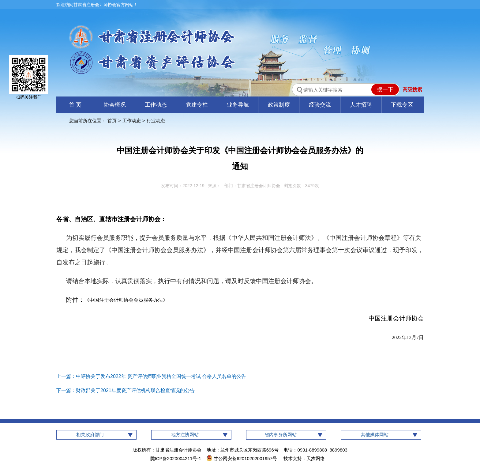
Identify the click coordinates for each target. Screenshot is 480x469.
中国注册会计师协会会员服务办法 (126, 300)
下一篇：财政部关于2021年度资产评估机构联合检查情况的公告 (125, 390)
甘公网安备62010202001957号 (242, 458)
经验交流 (320, 105)
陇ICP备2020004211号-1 (175, 458)
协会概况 (115, 105)
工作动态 (156, 105)
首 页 (75, 105)
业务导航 (238, 105)
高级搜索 (412, 89)
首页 (112, 120)
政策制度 (279, 105)
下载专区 (402, 105)
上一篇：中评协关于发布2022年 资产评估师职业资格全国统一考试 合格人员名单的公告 (151, 376)
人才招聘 (361, 105)
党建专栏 (197, 105)
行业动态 (156, 120)
